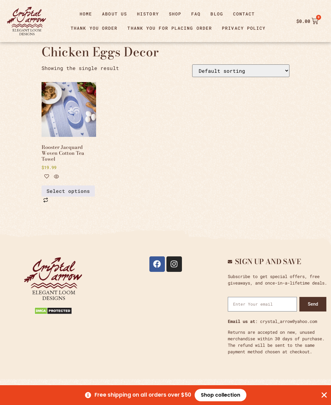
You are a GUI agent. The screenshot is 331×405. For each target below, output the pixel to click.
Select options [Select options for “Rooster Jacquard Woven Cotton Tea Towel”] (68, 191)
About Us (114, 14)
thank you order (94, 28)
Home (86, 14)
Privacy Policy (244, 28)
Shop (175, 14)
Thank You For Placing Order (169, 28)
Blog (216, 14)
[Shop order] (240, 70)
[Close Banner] (324, 395)
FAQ (196, 14)
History (148, 14)
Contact (244, 14)
